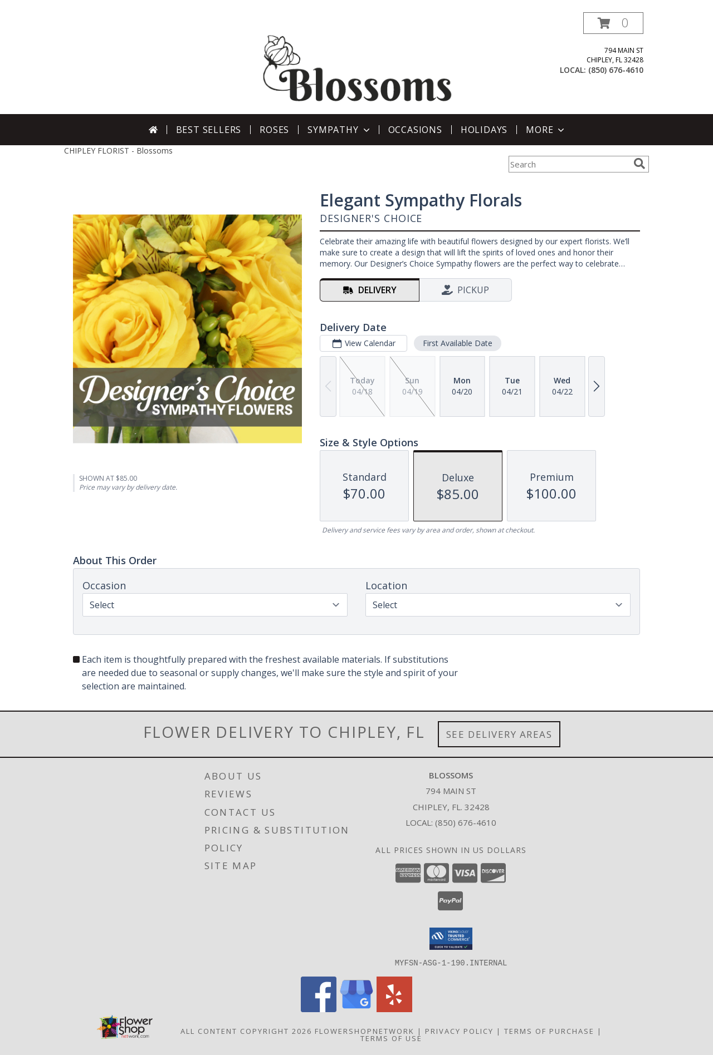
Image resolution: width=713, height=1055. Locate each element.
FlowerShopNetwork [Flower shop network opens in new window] (364, 1031)
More (546, 130)
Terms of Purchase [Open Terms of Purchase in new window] (549, 1031)
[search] (639, 163)
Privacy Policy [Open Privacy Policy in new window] (459, 1031)
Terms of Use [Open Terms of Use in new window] (391, 1038)
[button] (613, 23)
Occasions (415, 130)
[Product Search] (568, 164)
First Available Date (457, 343)
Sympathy (339, 130)
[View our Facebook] (318, 1008)
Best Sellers (209, 130)
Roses (274, 130)
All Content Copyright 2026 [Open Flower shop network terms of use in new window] (246, 1031)
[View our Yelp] (394, 1008)
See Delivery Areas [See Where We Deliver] (499, 734)
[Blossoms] (357, 63)
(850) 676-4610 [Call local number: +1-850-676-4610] (615, 70)
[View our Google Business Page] (356, 1008)
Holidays (484, 130)
